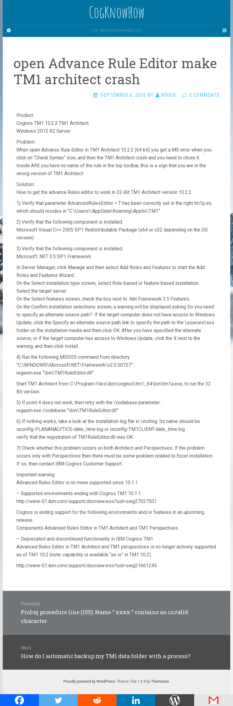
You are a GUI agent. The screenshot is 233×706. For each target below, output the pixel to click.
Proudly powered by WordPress (89, 681)
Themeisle (160, 681)
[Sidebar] (9, 31)
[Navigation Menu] (224, 31)
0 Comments (204, 95)
